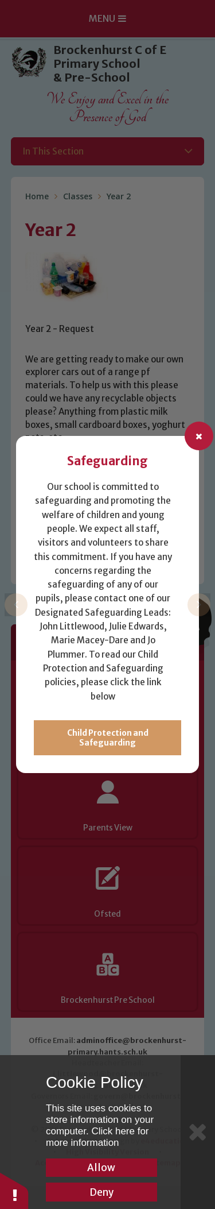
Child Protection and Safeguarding (107, 738)
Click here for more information (97, 1137)
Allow (101, 1167)
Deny (101, 1192)
